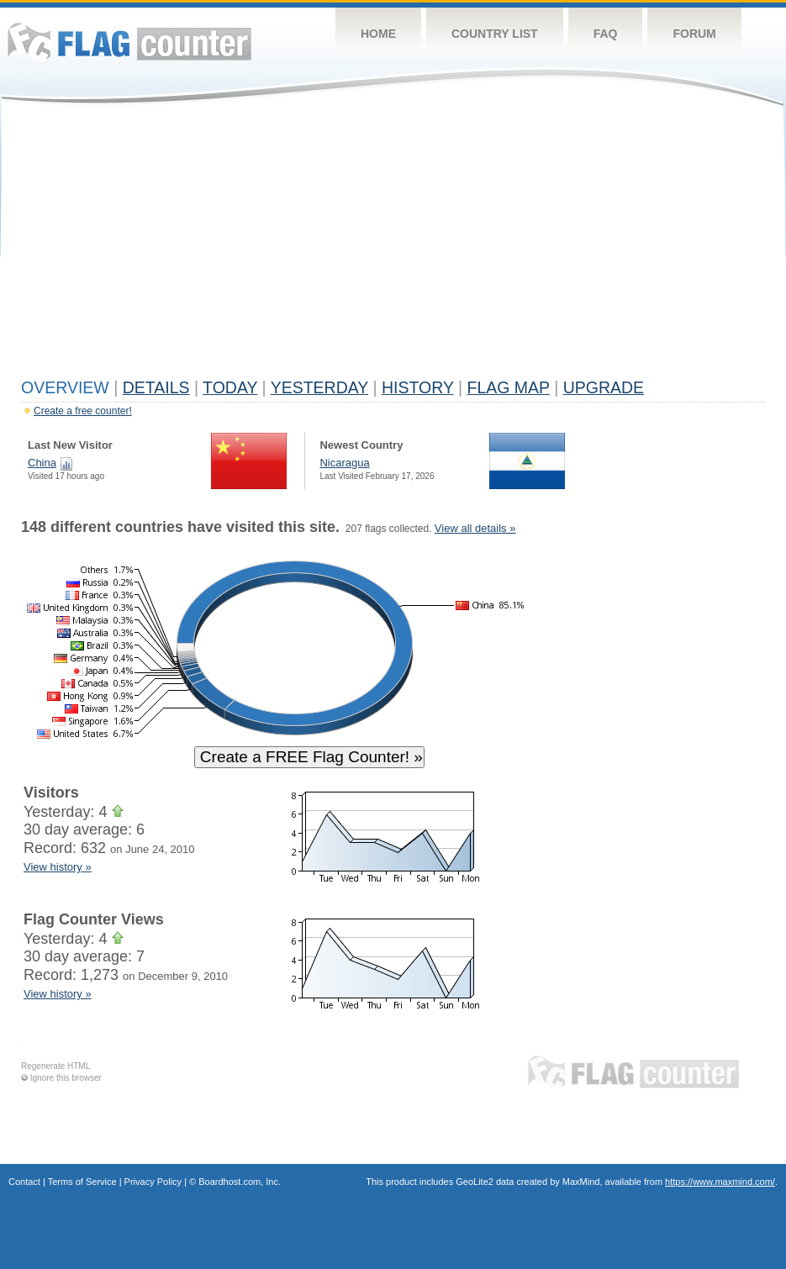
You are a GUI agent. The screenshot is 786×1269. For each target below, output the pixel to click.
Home (378, 33)
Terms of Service (82, 1182)
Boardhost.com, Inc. (239, 1182)
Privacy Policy (153, 1182)
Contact (24, 1182)
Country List (494, 33)
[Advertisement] (393, 245)
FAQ (605, 33)
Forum (694, 33)
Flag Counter (129, 42)
